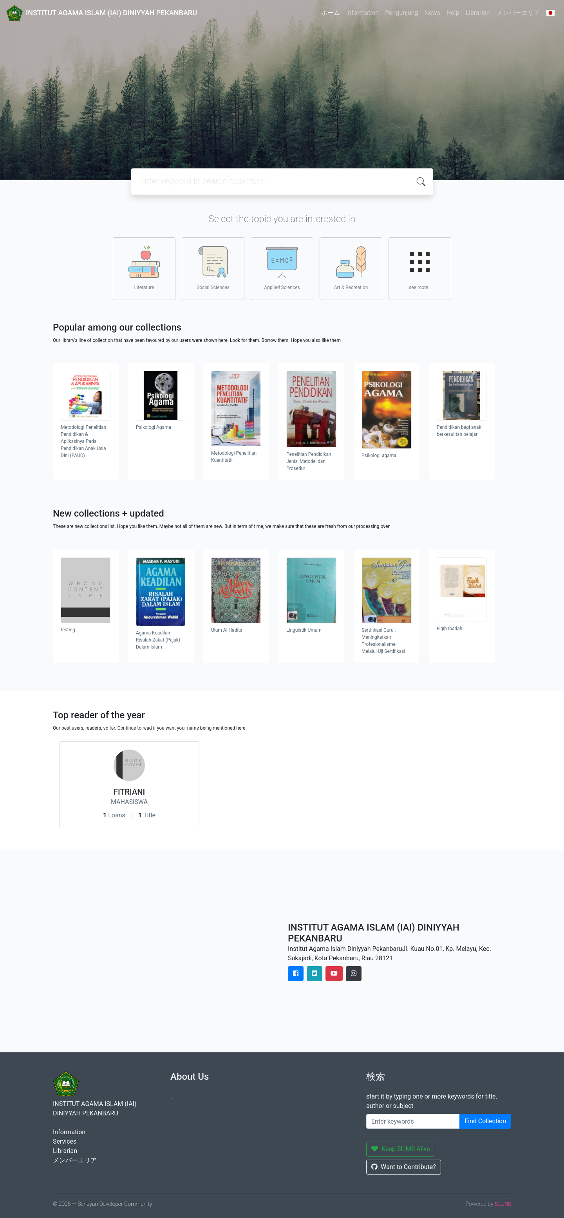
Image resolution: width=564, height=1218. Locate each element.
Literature (144, 268)
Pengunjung (401, 12)
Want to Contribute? (403, 1167)
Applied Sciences (282, 268)
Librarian (478, 12)
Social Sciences (213, 268)
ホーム (330, 12)
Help (452, 12)
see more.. (420, 268)
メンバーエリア (518, 12)
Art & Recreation (351, 268)
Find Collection (485, 1121)
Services (64, 1141)
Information (362, 12)
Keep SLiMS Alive (400, 1149)
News (432, 12)
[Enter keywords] (413, 1121)
